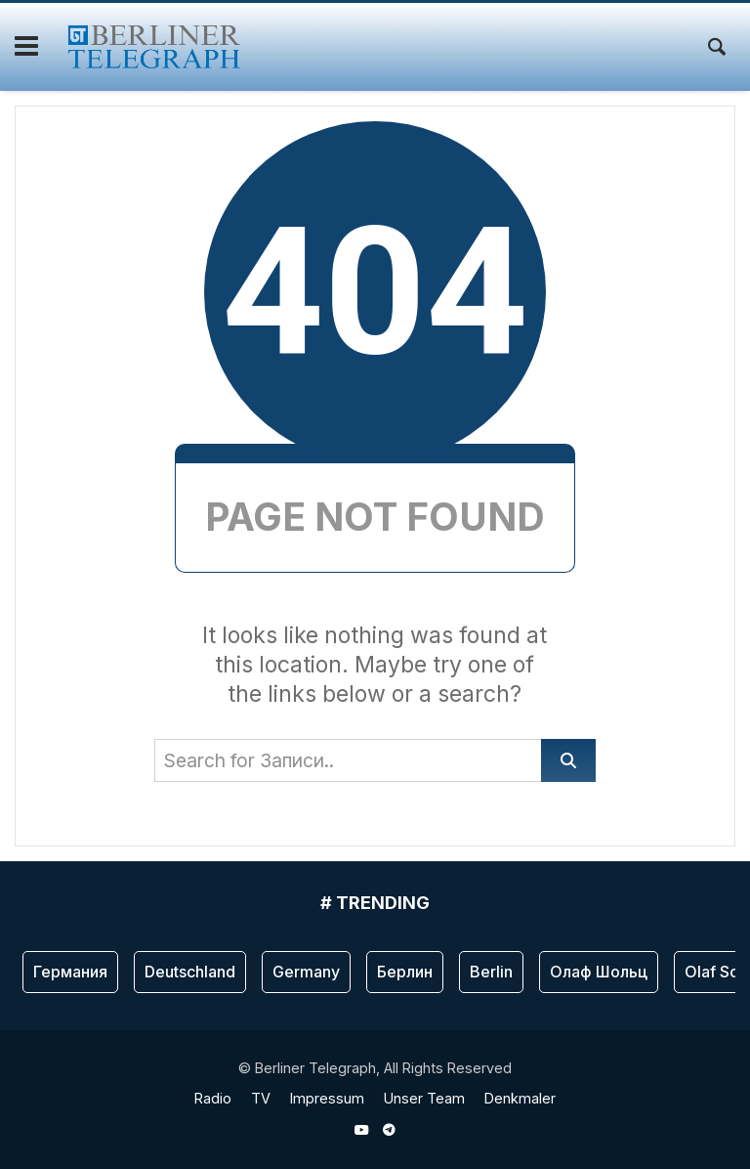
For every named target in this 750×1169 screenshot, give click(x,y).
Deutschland (190, 971)
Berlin (491, 971)
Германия (70, 971)
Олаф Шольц (598, 971)
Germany (306, 971)
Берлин (405, 971)
